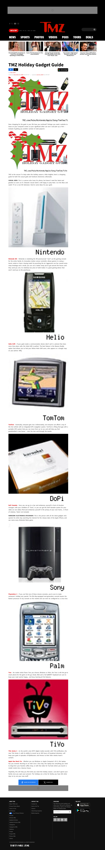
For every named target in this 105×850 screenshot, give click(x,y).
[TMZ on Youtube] (15, 24)
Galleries (11, 829)
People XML (12, 834)
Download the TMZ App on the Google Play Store (83, 810)
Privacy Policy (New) (14, 806)
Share (28, 782)
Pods (65, 37)
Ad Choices (12, 811)
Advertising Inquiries (36, 811)
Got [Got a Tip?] (13, 31)
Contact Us (34, 804)
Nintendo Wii (12, 259)
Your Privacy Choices (16, 813)
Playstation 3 (12, 594)
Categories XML (13, 827)
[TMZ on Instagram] (18, 23)
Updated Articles (13, 820)
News (12, 37)
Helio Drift (11, 344)
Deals (89, 37)
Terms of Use (12, 808)
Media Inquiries (35, 813)
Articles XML (12, 817)
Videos (53, 37)
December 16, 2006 (18, 74)
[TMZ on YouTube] (62, 819)
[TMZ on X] (12, 23)
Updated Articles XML (14, 822)
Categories (12, 824)
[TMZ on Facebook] (9, 23)
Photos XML (12, 836)
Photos (39, 37)
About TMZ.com (13, 804)
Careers (33, 808)
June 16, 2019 (39, 74)
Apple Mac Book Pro (15, 761)
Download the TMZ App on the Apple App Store (83, 805)
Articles (11, 815)
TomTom (11, 425)
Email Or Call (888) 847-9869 (27, 30)
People (11, 831)
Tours (77, 37)
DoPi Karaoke (12, 505)
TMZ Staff (13, 72)
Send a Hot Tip (35, 806)
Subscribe (69, 811)
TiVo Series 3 (12, 751)
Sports (25, 37)
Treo (9, 672)
